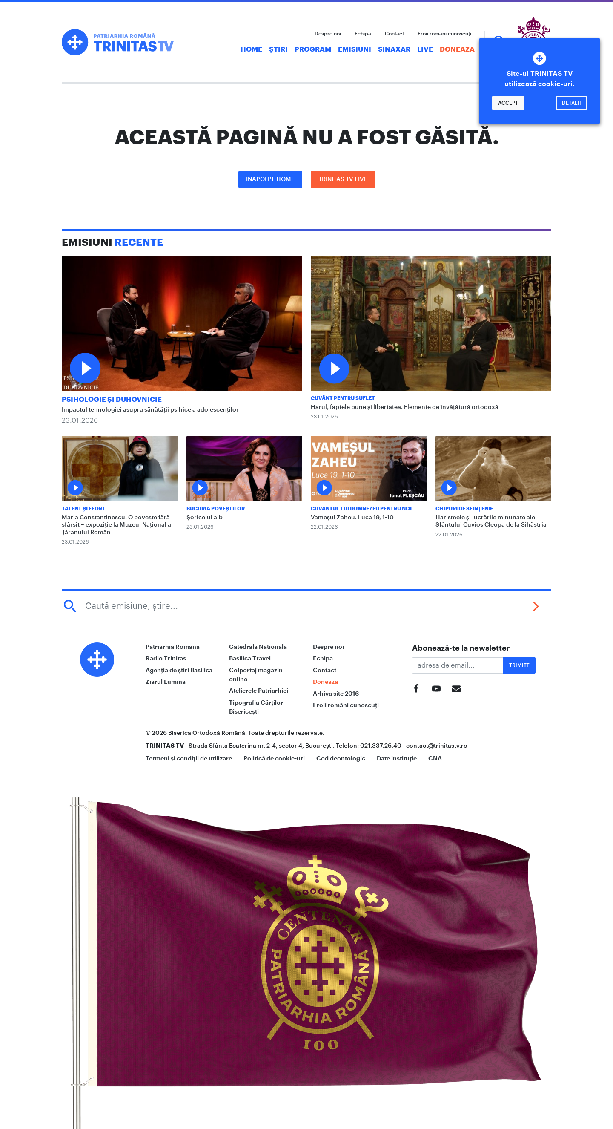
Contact (394, 33)
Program (313, 49)
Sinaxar (394, 49)
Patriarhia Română (173, 647)
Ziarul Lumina (166, 682)
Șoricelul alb (204, 518)
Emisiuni (354, 49)
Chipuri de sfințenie (464, 508)
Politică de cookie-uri (274, 758)
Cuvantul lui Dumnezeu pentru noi (361, 508)
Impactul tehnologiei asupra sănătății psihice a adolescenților (150, 410)
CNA (435, 758)
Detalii (571, 103)
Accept (508, 103)
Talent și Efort (84, 508)
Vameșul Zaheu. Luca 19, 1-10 (352, 518)
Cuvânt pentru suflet (343, 398)
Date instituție (397, 758)
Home (251, 49)
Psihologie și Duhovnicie (112, 399)
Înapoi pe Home (270, 179)
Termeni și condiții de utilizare (189, 758)
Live (425, 49)
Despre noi (328, 33)
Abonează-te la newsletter (461, 648)
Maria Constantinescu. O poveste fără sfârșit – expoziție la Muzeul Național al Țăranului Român (117, 525)
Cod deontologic (340, 758)
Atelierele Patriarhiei (258, 691)
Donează (457, 49)
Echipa (363, 33)
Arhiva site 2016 (336, 694)
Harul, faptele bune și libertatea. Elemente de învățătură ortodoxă (404, 407)
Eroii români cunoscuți (444, 33)
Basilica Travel (250, 658)
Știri (278, 49)
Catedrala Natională (258, 647)
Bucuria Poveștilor (215, 508)
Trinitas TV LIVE (342, 179)
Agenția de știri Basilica (179, 670)
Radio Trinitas (166, 658)
